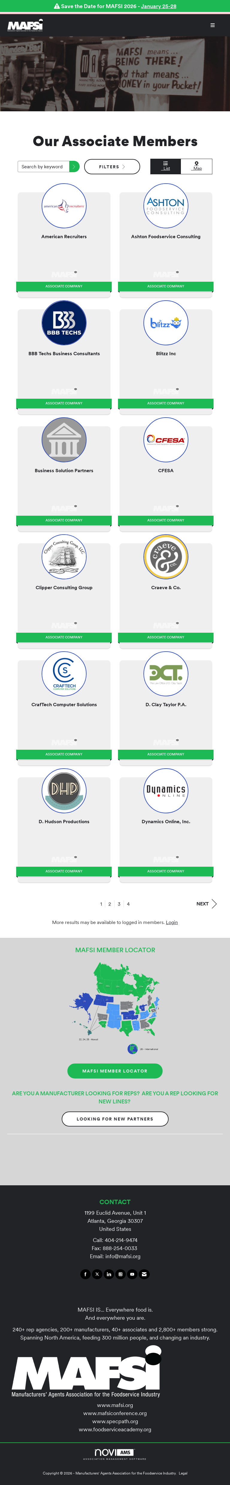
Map (196, 166)
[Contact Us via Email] (144, 1274)
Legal (183, 1473)
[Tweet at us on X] (97, 1274)
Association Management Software (114, 1454)
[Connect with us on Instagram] (120, 1274)
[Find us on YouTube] (132, 1274)
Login (172, 922)
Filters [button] (112, 167)
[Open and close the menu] (132, 25)
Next (206, 903)
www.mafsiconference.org (115, 1413)
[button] (74, 166)
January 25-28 (158, 6)
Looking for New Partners (115, 1119)
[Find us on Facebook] (85, 1274)
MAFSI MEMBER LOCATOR (115, 1071)
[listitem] (64, 238)
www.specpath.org (115, 1421)
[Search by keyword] (43, 166)
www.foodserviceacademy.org (115, 1429)
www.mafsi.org (115, 1405)
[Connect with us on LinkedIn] (109, 1274)
